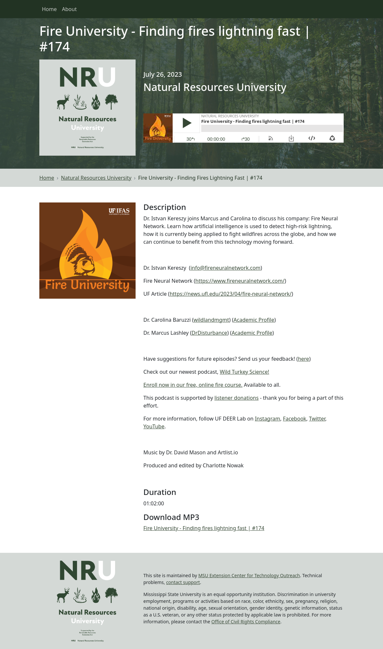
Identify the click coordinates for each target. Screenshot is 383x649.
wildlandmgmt (211, 319)
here (303, 358)
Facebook (294, 418)
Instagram (267, 418)
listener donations (236, 397)
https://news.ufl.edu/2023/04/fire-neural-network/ (231, 293)
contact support (183, 582)
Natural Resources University (96, 177)
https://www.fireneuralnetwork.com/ (239, 280)
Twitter (317, 418)
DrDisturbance (209, 332)
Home (49, 9)
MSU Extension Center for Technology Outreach (249, 575)
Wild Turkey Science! (244, 371)
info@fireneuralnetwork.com (225, 267)
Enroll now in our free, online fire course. (193, 384)
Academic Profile (253, 319)
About (69, 9)
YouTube (154, 426)
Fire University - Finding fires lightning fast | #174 (203, 528)
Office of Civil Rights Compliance (245, 621)
